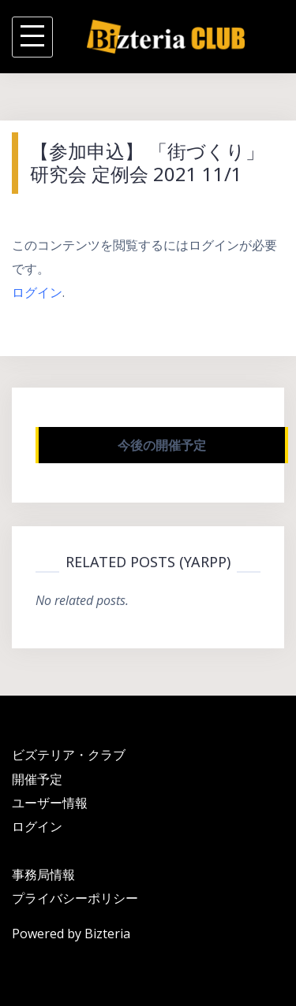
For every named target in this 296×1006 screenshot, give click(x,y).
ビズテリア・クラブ (69, 754)
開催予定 (37, 779)
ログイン (37, 292)
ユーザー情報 (50, 802)
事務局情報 (43, 874)
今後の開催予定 (162, 445)
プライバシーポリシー (75, 898)
